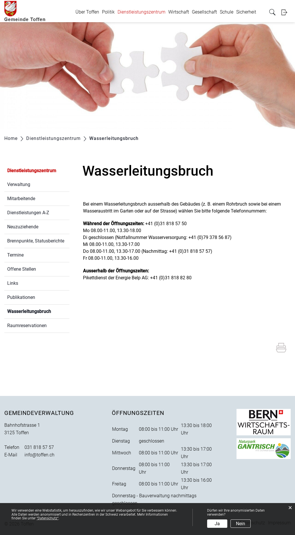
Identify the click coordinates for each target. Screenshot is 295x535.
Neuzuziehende (22, 226)
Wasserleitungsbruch (38, 311)
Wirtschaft (178, 12)
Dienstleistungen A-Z (28, 212)
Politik (108, 12)
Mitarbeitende (21, 198)
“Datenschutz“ (47, 518)
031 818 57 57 (39, 447)
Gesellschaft (204, 12)
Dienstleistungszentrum (141, 12)
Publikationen (21, 297)
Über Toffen (87, 12)
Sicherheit (246, 12)
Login (286, 12)
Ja (217, 523)
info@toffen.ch (39, 455)
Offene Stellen (21, 269)
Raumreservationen (27, 325)
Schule (226, 12)
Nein (240, 523)
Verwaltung (18, 184)
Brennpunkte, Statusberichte (35, 241)
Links (12, 283)
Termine (15, 255)
